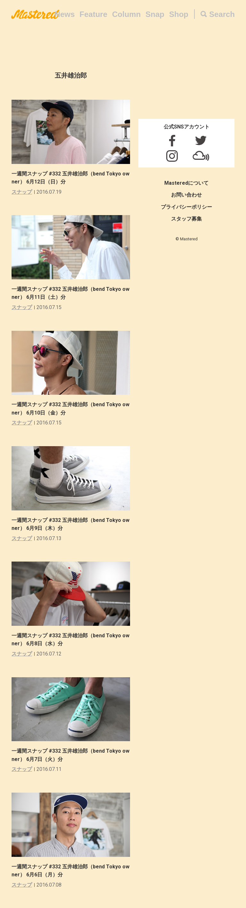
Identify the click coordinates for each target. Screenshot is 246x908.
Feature (93, 14)
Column (126, 14)
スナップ (22, 192)
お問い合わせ (186, 195)
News (65, 14)
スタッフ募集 (186, 219)
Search (222, 14)
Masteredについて (186, 183)
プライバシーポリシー (186, 207)
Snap (154, 14)
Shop (178, 14)
